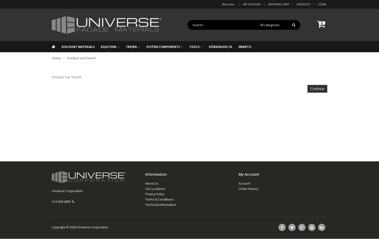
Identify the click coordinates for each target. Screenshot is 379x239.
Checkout (303, 4)
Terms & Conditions (159, 200)
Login (322, 4)
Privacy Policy (154, 194)
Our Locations (155, 189)
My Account (252, 4)
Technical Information (160, 205)
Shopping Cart (278, 4)
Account (244, 184)
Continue (317, 89)
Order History (248, 189)
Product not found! (81, 58)
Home (56, 58)
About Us (152, 184)
